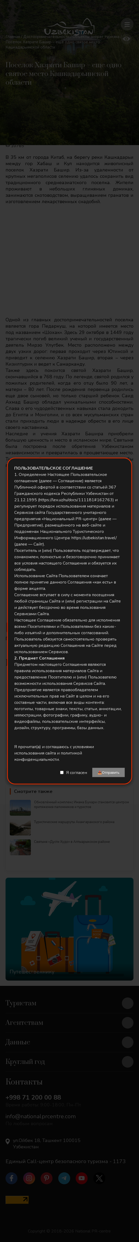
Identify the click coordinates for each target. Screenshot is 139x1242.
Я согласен (76, 772)
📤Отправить (108, 773)
